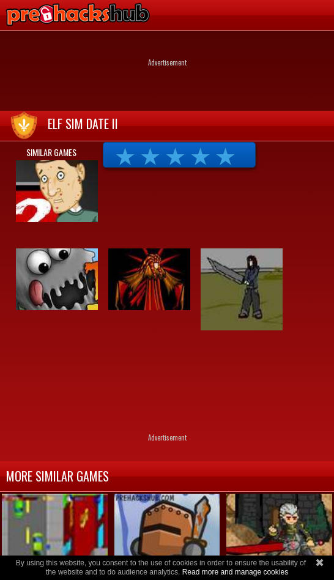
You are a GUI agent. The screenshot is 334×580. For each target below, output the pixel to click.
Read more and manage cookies (235, 572)
